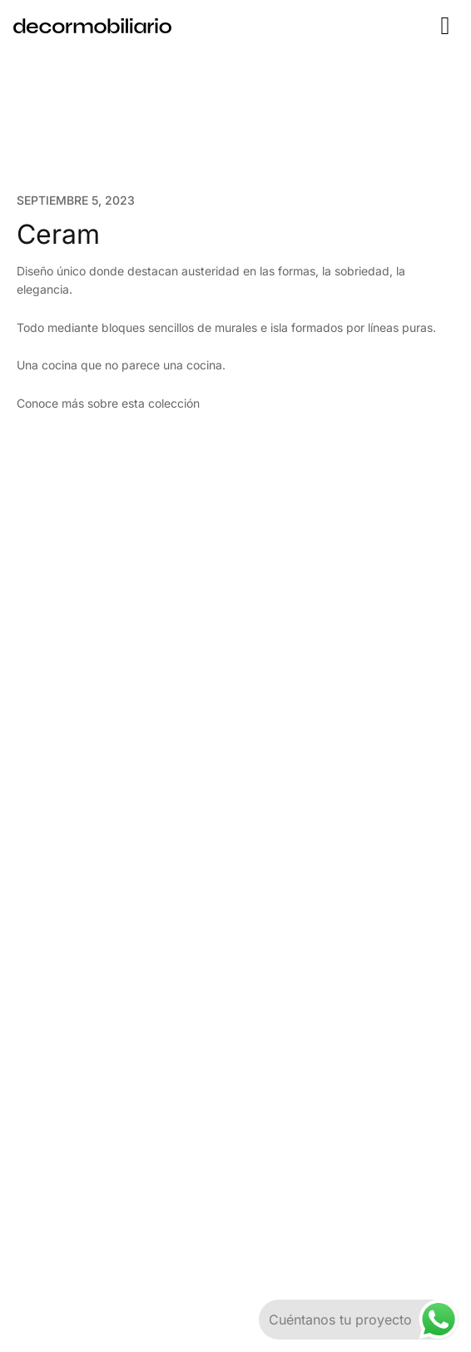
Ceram (58, 234)
